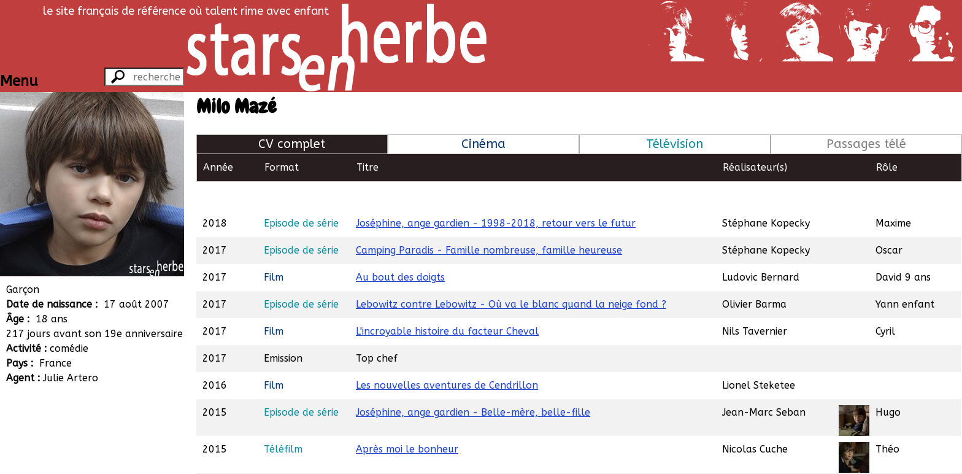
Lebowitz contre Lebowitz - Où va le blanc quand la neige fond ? (511, 276)
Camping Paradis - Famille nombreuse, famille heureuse (489, 222)
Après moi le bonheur (407, 421)
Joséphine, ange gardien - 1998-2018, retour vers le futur (496, 195)
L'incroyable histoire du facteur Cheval (447, 303)
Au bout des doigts (400, 249)
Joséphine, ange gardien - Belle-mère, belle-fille (473, 384)
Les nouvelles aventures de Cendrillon (447, 357)
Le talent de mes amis (408, 458)
